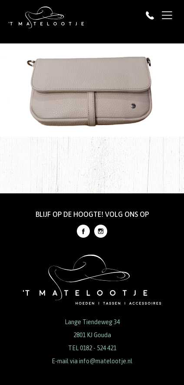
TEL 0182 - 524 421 (92, 348)
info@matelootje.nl (105, 361)
